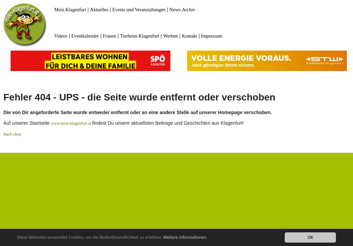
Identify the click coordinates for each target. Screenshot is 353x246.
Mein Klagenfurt (70, 9)
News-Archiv (182, 9)
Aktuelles (99, 9)
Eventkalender (85, 36)
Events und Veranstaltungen (139, 9)
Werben (170, 36)
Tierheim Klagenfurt (139, 36)
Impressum (211, 36)
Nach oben (12, 134)
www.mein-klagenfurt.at (71, 123)
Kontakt (189, 36)
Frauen (109, 36)
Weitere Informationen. (185, 238)
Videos (61, 36)
